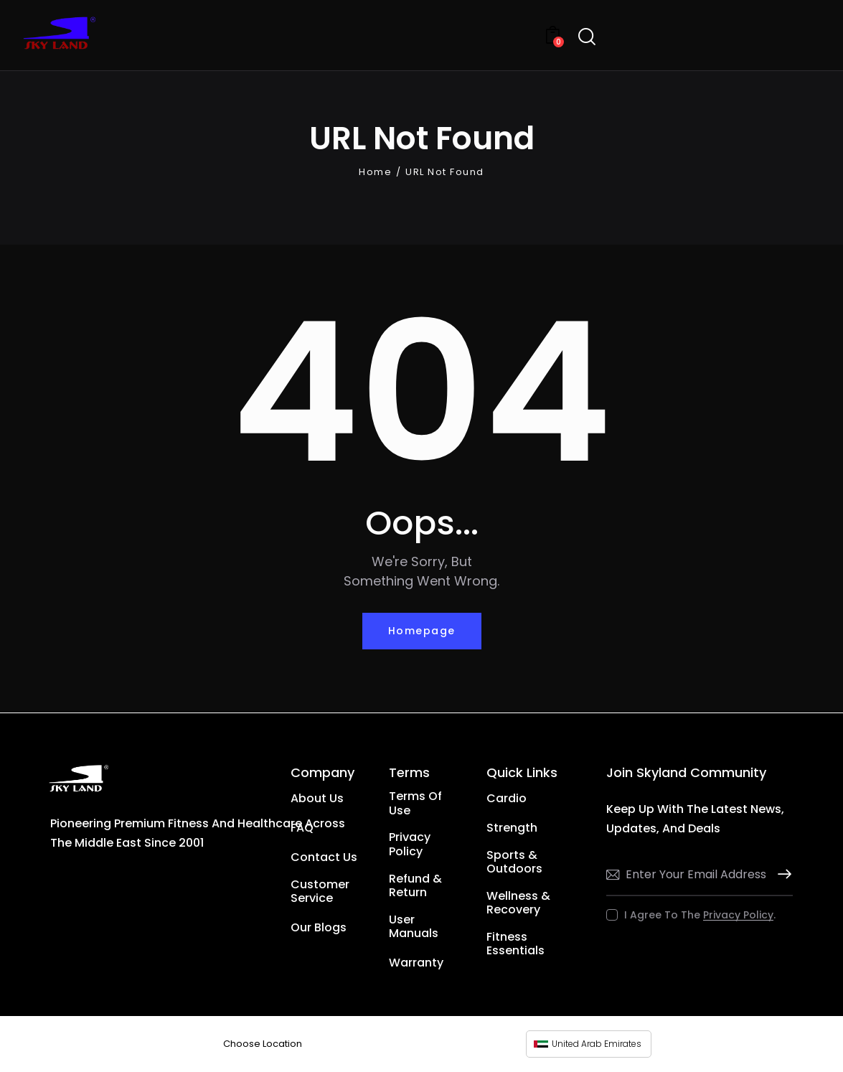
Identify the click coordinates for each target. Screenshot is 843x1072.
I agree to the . (700, 915)
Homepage (422, 631)
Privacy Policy (738, 915)
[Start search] (587, 37)
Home (375, 172)
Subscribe (782, 874)
